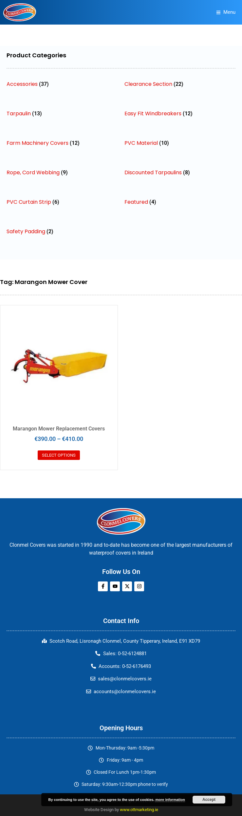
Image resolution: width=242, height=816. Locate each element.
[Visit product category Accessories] (62, 84)
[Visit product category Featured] (180, 202)
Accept (208, 799)
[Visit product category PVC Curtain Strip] (62, 202)
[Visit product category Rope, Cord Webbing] (62, 172)
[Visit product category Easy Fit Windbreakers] (180, 113)
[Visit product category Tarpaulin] (62, 113)
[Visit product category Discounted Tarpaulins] (180, 172)
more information (170, 800)
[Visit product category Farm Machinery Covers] (62, 143)
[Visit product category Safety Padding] (62, 231)
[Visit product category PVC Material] (180, 143)
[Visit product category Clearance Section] (180, 84)
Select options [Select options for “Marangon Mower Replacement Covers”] (59, 455)
